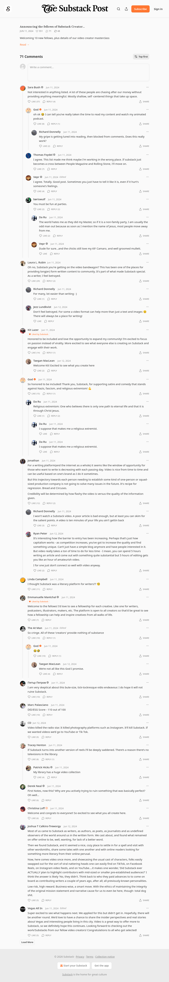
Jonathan (33, 460)
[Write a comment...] (88, 72)
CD (29, 722)
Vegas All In (35, 908)
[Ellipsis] (147, 87)
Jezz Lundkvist (42, 307)
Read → (24, 44)
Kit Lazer (33, 330)
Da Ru (43, 217)
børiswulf (39, 199)
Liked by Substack (38, 334)
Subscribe (140, 9)
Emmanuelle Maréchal (42, 597)
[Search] (118, 8)
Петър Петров (37, 682)
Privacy (80, 956)
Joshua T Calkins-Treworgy (44, 826)
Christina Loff (36, 808)
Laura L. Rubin (37, 262)
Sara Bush (34, 87)
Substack (67, 974)
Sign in (158, 9)
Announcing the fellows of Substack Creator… (52, 26)
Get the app (102, 965)
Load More (27, 942)
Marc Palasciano (38, 705)
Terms (89, 956)
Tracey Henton (37, 745)
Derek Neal (35, 786)
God (36, 109)
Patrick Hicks (41, 767)
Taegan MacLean (44, 360)
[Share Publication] (126, 8)
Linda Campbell (37, 579)
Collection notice (105, 956)
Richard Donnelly (50, 131)
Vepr (36, 177)
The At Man (35, 628)
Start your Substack (73, 966)
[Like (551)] (39, 31)
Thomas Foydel (43, 154)
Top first (141, 56)
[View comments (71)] (48, 31)
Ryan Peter (40, 533)
